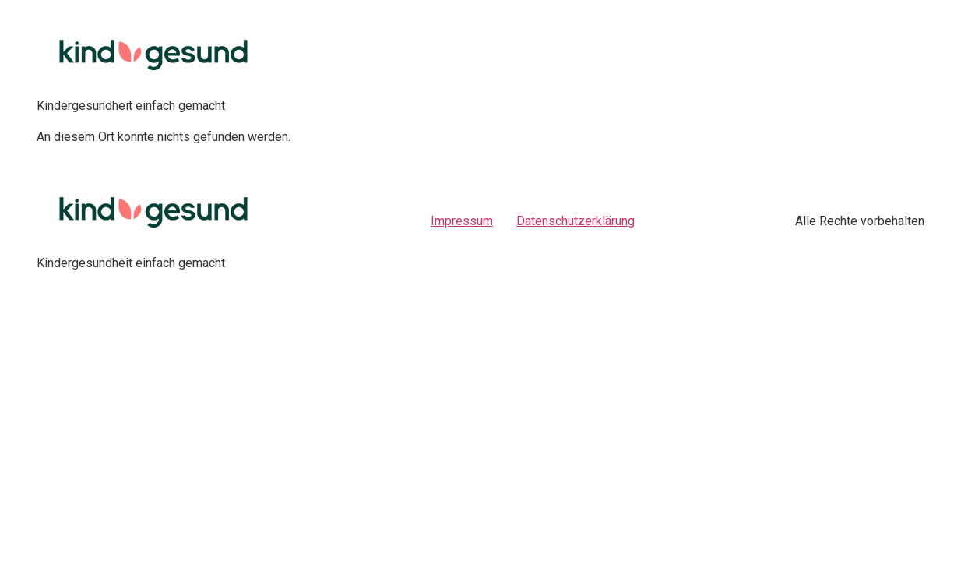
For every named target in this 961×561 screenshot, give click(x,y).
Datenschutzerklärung (575, 220)
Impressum (462, 220)
